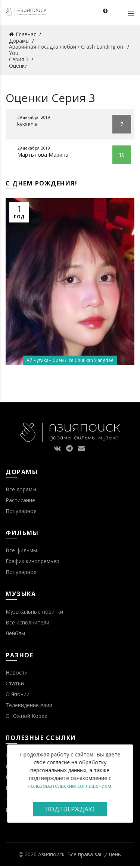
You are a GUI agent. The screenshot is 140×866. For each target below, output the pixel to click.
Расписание (20, 500)
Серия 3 (73, 97)
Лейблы (15, 633)
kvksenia (27, 124)
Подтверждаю (69, 809)
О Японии (17, 694)
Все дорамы (21, 489)
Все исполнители (27, 622)
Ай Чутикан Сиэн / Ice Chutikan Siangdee (70, 360)
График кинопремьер (32, 561)
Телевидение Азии (29, 705)
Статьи (15, 683)
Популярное (21, 511)
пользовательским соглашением (69, 785)
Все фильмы (21, 550)
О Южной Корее (26, 715)
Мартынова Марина (42, 154)
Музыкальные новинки (34, 611)
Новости (17, 672)
